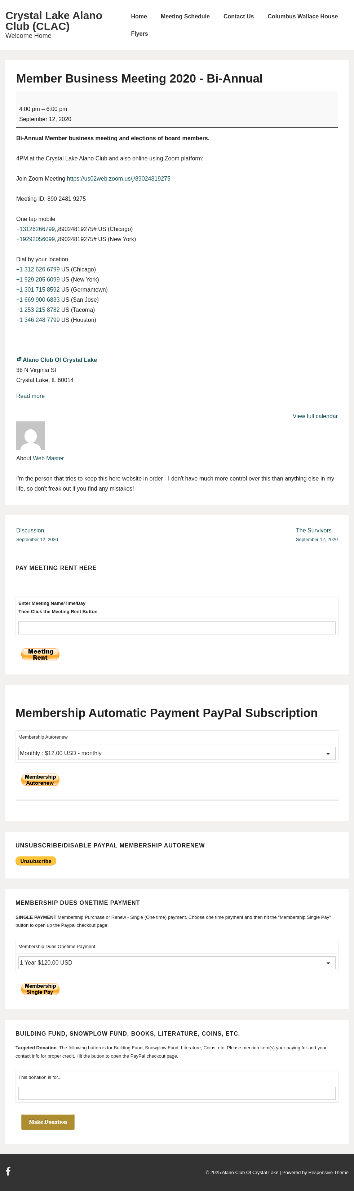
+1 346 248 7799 (38, 320)
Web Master (48, 458)
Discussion (37, 535)
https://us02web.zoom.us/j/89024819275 (119, 179)
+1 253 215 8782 (38, 310)
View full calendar (315, 416)
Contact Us (239, 16)
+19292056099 (35, 239)
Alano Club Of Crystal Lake (56, 360)
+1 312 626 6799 (38, 269)
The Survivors (317, 535)
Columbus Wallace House (302, 16)
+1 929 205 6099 (38, 279)
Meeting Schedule (185, 16)
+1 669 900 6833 (38, 300)
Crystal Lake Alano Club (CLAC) (53, 20)
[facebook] (9, 1174)
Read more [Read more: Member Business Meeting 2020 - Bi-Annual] (30, 396)
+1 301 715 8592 (38, 290)
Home (139, 16)
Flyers (139, 34)
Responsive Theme (328, 1172)
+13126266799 (35, 229)
